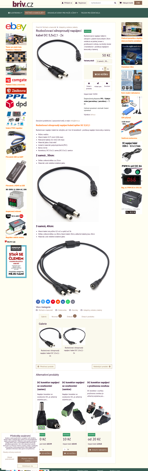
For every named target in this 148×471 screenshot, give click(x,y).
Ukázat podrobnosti (9, 458)
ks (41, 449)
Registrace (80, 3)
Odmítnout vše (27, 466)
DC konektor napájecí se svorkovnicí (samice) (73, 386)
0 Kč (138, 3)
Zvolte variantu (98, 450)
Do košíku (101, 74)
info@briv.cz (75, 121)
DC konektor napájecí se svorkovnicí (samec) (48, 386)
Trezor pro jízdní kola (90, 13)
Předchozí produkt (46, 366)
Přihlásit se (67, 3)
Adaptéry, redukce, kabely (92, 310)
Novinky (75, 310)
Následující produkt (102, 366)
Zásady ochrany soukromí (12, 452)
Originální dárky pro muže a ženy (63, 13)
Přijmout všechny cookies (28, 459)
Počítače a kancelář (35, 13)
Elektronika (15, 13)
